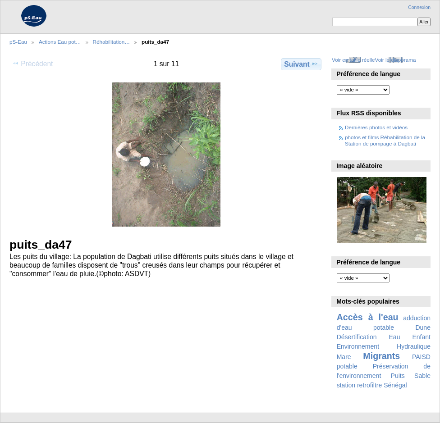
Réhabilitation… (111, 42)
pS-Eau (18, 42)
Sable (422, 375)
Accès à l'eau (368, 317)
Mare (344, 356)
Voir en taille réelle (353, 60)
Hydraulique (414, 346)
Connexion (419, 7)
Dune (423, 327)
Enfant (421, 337)
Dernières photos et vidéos (376, 127)
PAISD (421, 356)
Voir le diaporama (395, 60)
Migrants (381, 356)
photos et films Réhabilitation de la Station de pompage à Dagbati (385, 140)
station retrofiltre (359, 385)
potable (347, 366)
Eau (394, 337)
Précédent (32, 63)
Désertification (357, 337)
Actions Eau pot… (60, 42)
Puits (398, 375)
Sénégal (395, 385)
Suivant (301, 64)
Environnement (358, 346)
